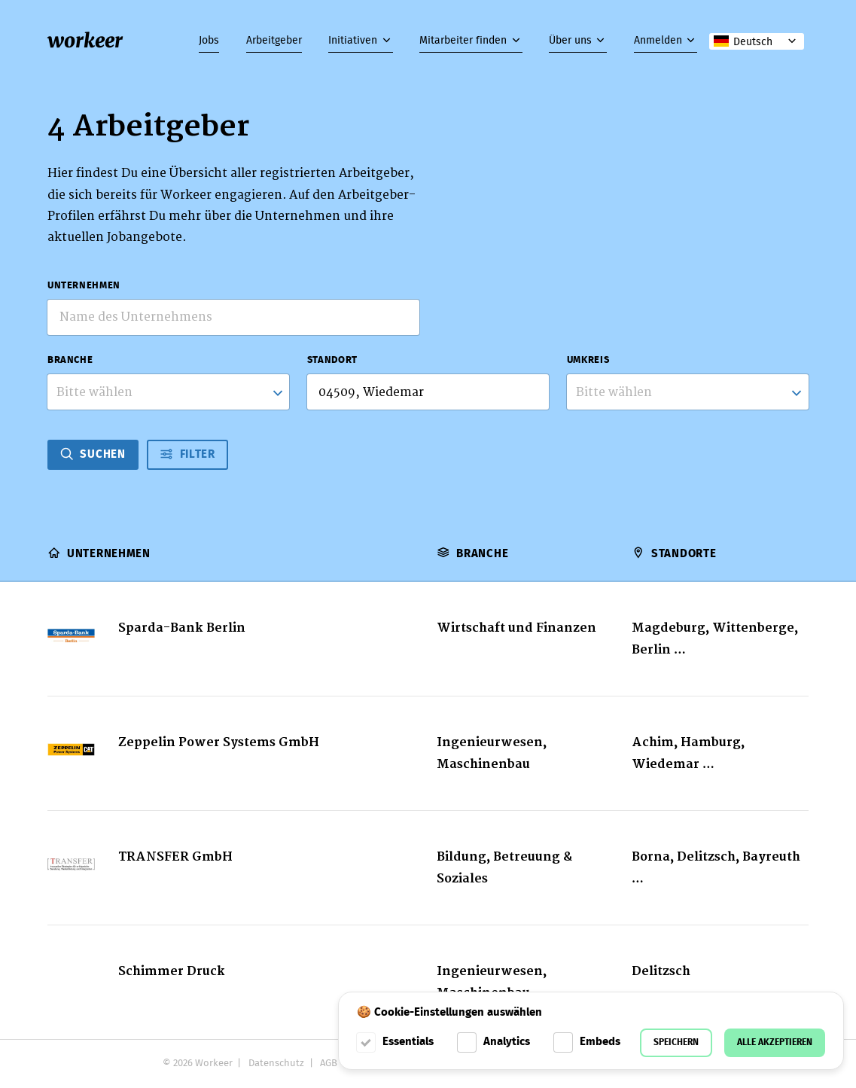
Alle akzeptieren (774, 1042)
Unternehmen (83, 286)
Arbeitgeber (274, 40)
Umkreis (588, 360)
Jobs (209, 40)
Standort (332, 360)
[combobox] (168, 392)
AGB (328, 1063)
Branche (70, 360)
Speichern (676, 1042)
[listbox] (688, 392)
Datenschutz (276, 1063)
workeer (85, 41)
